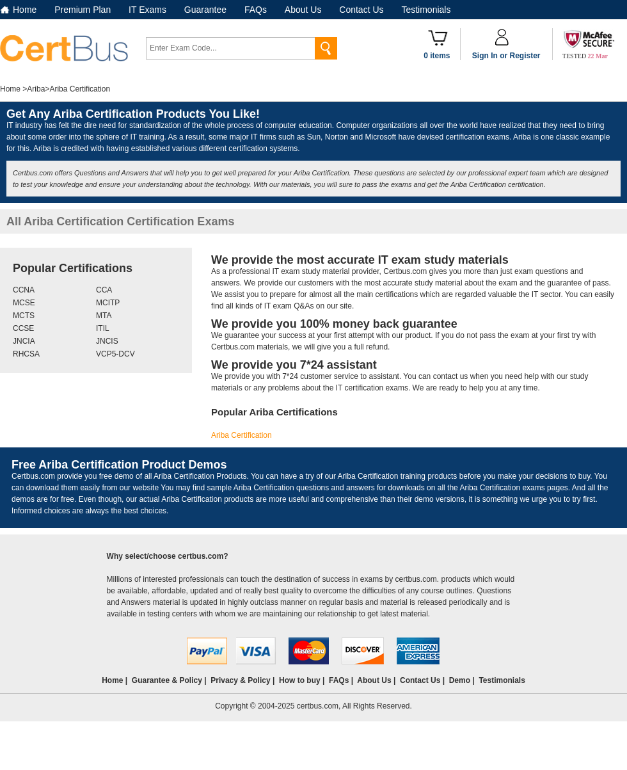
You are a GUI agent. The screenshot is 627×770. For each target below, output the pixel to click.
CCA (104, 289)
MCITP (108, 302)
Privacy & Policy (240, 680)
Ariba (36, 88)
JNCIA (24, 341)
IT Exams (147, 9)
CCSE (23, 328)
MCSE (24, 302)
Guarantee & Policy (167, 680)
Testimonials (425, 9)
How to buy (300, 680)
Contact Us (361, 9)
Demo (459, 680)
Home (24, 9)
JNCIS (107, 341)
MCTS (24, 315)
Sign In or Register (506, 55)
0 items (437, 55)
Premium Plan (82, 9)
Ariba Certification (241, 435)
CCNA (24, 289)
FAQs (255, 9)
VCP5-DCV (115, 353)
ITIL (102, 328)
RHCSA (26, 353)
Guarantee (205, 9)
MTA (103, 315)
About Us (303, 9)
